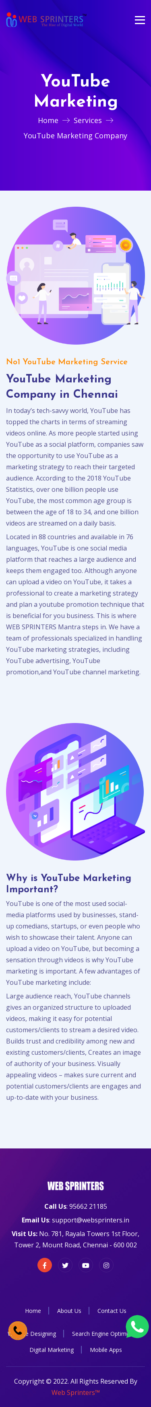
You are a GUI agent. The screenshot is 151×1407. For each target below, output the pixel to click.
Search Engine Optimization (108, 1333)
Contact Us (111, 1311)
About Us (69, 1311)
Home (48, 120)
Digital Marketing (51, 1350)
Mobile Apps (106, 1350)
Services (88, 120)
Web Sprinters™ (76, 1392)
